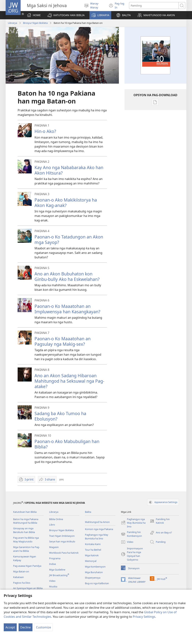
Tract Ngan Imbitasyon (62, 536)
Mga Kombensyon (95, 566)
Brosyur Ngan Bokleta (35, 23)
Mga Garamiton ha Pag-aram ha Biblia (26, 549)
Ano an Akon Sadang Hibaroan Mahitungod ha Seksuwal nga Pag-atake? (69, 381)
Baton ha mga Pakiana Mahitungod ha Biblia (25, 521)
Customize (43, 627)
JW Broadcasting (59, 575)
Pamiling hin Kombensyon (131, 534)
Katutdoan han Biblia (25, 512)
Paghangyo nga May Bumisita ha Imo (96, 536)
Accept (10, 627)
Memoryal (90, 561)
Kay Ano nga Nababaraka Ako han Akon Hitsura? (68, 170)
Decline (25, 627)
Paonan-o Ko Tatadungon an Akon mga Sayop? (68, 239)
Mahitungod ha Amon (97, 522)
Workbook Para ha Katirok (64, 552)
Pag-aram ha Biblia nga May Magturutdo (26, 539)
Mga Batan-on (21, 571)
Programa (54, 558)
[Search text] (154, 5)
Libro (52, 524)
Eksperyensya (92, 577)
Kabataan (18, 577)
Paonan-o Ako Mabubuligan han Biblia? (66, 444)
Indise (52, 564)
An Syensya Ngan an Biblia (28, 588)
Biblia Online (56, 519)
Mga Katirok (92, 555)
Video (52, 581)
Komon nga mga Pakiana (99, 529)
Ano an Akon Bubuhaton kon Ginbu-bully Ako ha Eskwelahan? (67, 276)
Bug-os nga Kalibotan (97, 583)
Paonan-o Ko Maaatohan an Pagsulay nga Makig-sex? (62, 341)
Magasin (54, 547)
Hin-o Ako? (45, 131)
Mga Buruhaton (94, 572)
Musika (53, 586)
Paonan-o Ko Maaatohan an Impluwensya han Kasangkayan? (67, 309)
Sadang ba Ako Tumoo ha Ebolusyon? (60, 416)
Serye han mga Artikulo (62, 541)
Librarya (12, 23)
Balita (88, 512)
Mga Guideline (57, 569)
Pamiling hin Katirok (160, 521)
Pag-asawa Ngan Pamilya (27, 566)
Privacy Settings (144, 617)
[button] (66, 15)
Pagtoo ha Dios (21, 582)
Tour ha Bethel (93, 549)
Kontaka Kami (92, 544)
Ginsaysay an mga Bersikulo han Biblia (24, 530)
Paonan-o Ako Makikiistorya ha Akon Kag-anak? (65, 202)
